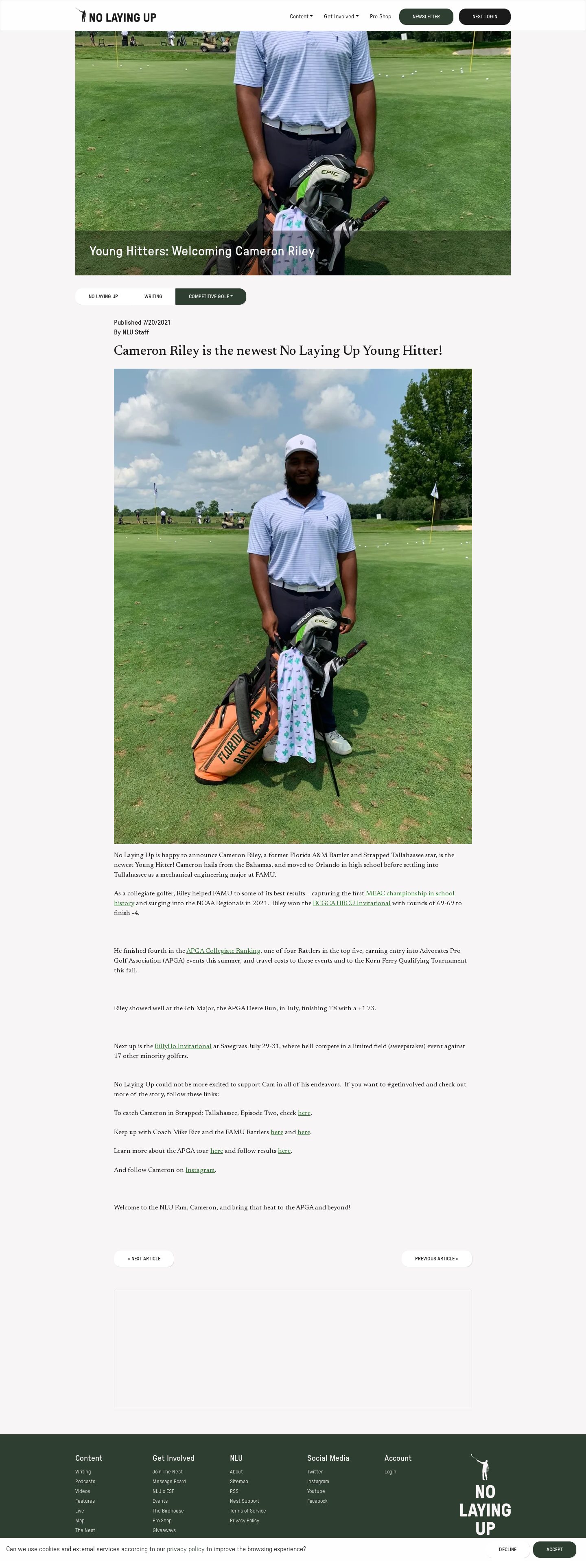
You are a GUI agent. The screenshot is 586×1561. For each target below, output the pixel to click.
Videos (82, 1491)
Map (80, 1520)
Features (85, 1501)
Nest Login (484, 16)
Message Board (169, 1481)
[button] (293, 606)
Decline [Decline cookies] (507, 1549)
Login (390, 1471)
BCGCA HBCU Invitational (352, 903)
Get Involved (339, 17)
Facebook (317, 1501)
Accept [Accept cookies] (555, 1549)
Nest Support (244, 1501)
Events (160, 1501)
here (304, 1113)
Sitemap (239, 1481)
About (236, 1471)
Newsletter (426, 16)
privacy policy (186, 1549)
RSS (234, 1491)
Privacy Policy (244, 1520)
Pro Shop (380, 17)
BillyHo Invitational (183, 1046)
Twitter (315, 1471)
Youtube (316, 1491)
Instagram (200, 1170)
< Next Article (143, 1258)
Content (299, 17)
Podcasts (85, 1481)
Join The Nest (168, 1471)
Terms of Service (248, 1510)
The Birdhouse (168, 1510)
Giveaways (164, 1530)
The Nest (85, 1530)
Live (79, 1510)
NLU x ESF (163, 1491)
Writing (153, 296)
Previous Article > (437, 1258)
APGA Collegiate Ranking (223, 951)
